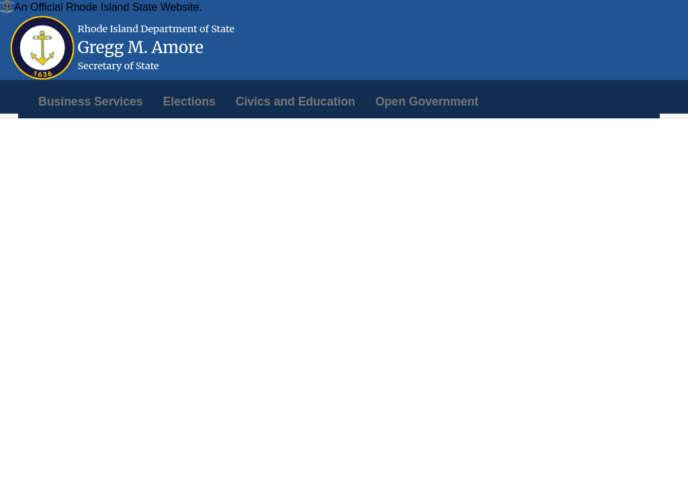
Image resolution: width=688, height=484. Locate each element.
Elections (189, 101)
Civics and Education (295, 101)
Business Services (90, 101)
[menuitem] (90, 101)
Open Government (427, 101)
